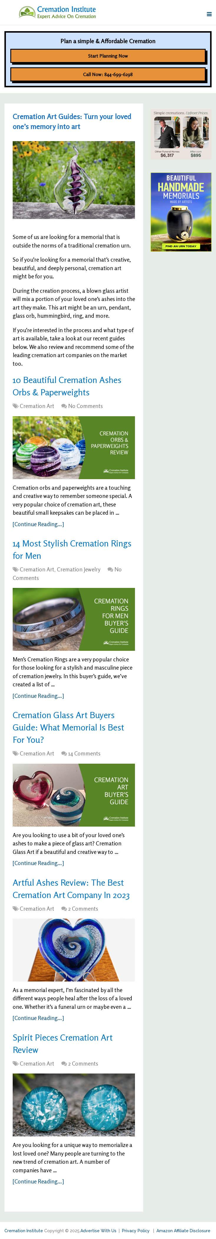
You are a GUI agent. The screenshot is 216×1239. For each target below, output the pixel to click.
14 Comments (84, 753)
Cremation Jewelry (78, 569)
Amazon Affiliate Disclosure (183, 1230)
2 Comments (83, 908)
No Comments (85, 405)
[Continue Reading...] (38, 524)
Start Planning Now (108, 56)
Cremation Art (37, 405)
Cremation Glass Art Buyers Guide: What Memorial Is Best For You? (68, 727)
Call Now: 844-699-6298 (108, 74)
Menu (11, 14)
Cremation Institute (23, 1230)
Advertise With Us (98, 1230)
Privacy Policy (136, 1230)
